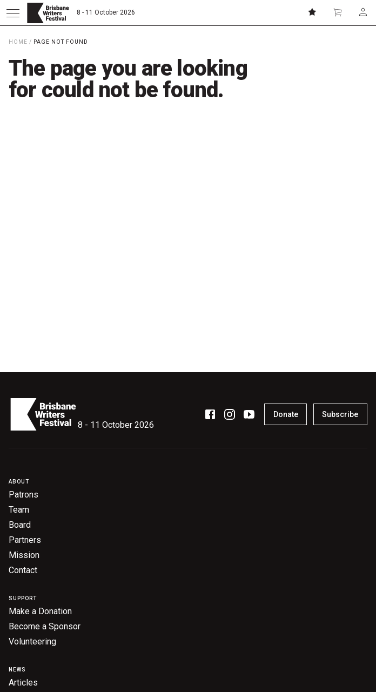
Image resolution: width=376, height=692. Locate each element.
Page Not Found (60, 42)
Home (18, 42)
